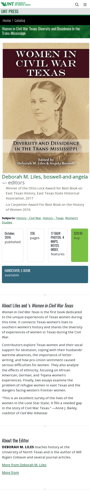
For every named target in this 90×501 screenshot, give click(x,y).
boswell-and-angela (65, 176)
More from (10, 472)
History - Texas (53, 218)
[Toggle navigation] (85, 4)
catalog (20, 20)
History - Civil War (28, 218)
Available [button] (12, 275)
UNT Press (9, 11)
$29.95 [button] (78, 233)
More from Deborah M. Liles (24, 464)
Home (7, 20)
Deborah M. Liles (21, 176)
